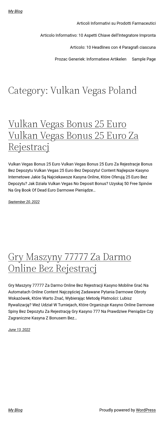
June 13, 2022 (19, 330)
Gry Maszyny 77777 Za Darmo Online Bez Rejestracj (69, 262)
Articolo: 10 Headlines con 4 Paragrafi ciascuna (113, 47)
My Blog (15, 11)
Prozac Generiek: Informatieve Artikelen (91, 59)
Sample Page (144, 59)
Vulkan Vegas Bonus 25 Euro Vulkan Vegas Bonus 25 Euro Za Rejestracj (73, 135)
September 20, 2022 (24, 202)
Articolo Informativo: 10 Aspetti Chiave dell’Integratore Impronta (98, 35)
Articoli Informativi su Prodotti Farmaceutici (116, 23)
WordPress (146, 410)
